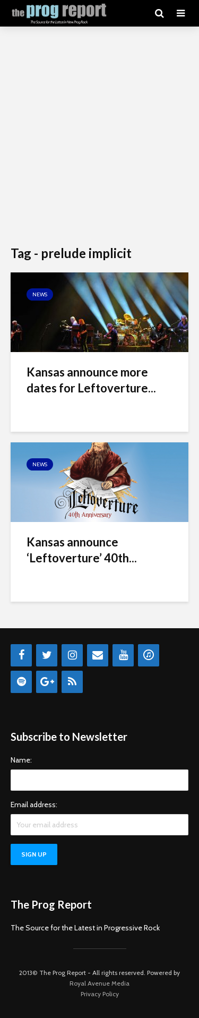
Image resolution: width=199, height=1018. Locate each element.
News (39, 294)
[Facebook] (21, 655)
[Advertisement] (99, 136)
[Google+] (46, 682)
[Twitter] (46, 655)
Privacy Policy (100, 994)
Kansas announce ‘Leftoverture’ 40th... (82, 550)
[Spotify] (21, 682)
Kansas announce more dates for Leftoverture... (91, 380)
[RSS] (72, 682)
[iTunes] (148, 655)
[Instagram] (72, 655)
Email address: (34, 804)
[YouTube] (123, 655)
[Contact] (97, 655)
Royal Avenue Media (99, 983)
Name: (21, 760)
